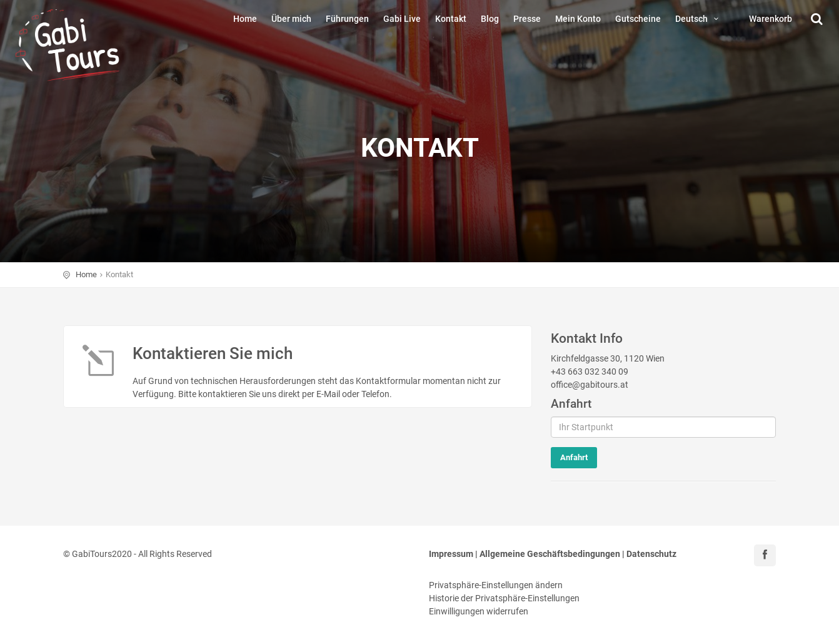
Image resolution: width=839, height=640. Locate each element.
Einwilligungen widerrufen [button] (478, 611)
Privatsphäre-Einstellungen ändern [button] (496, 585)
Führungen (347, 19)
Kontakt (450, 19)
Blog (490, 19)
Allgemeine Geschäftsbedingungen (550, 554)
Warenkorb (770, 19)
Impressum (451, 554)
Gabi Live (402, 19)
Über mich (291, 19)
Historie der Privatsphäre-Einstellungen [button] (504, 598)
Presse (527, 19)
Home (245, 19)
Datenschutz (651, 554)
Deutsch (698, 19)
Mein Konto (578, 19)
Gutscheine (638, 19)
